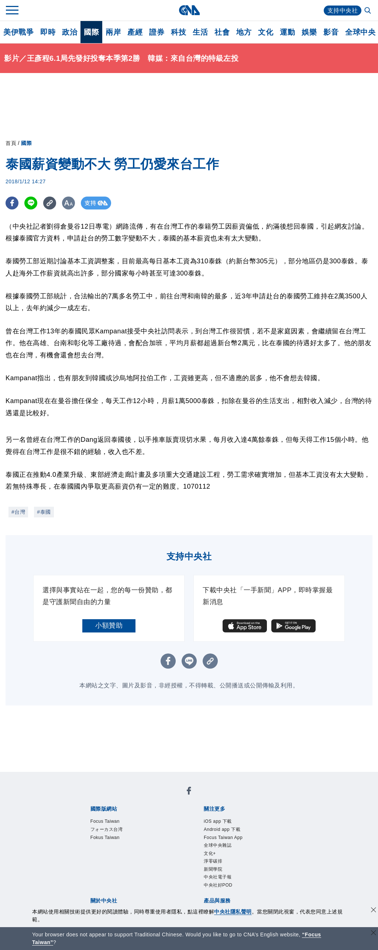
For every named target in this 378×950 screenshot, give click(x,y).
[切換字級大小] (68, 203)
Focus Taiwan (105, 821)
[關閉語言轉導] (373, 933)
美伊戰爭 (18, 32)
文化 (265, 32)
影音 (331, 32)
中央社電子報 (217, 877)
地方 (243, 32)
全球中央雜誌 (217, 845)
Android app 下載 (222, 829)
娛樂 (309, 32)
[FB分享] (12, 203)
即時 (47, 32)
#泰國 (44, 512)
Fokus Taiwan (105, 837)
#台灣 (18, 512)
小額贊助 (109, 625)
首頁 (11, 143)
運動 (287, 32)
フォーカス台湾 (106, 829)
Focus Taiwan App (223, 837)
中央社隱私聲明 (233, 912)
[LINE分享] (30, 203)
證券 (156, 32)
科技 (178, 32)
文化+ (210, 853)
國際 (91, 32)
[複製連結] (49, 203)
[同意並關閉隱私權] (373, 911)
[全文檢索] (368, 11)
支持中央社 (342, 10)
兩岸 (113, 32)
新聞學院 (213, 869)
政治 (69, 32)
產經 (134, 32)
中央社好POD (218, 885)
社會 (222, 32)
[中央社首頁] (189, 10)
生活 (200, 32)
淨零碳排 (213, 861)
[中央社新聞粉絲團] (189, 792)
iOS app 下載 (218, 821)
